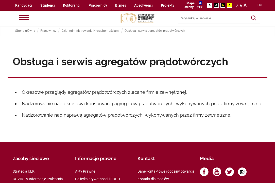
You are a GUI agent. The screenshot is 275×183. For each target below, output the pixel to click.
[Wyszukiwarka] (213, 18)
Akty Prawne (85, 171)
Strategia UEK (24, 171)
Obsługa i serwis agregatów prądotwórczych (155, 31)
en (259, 5)
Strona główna (25, 31)
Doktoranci (71, 5)
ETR (199, 7)
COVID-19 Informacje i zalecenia (38, 179)
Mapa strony (189, 5)
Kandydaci (23, 5)
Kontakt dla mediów (153, 179)
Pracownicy (98, 5)
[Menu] (24, 18)
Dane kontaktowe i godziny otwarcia (166, 171)
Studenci (47, 5)
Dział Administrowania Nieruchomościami (90, 31)
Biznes (120, 5)
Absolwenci (143, 5)
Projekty (167, 5)
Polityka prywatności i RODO (97, 179)
